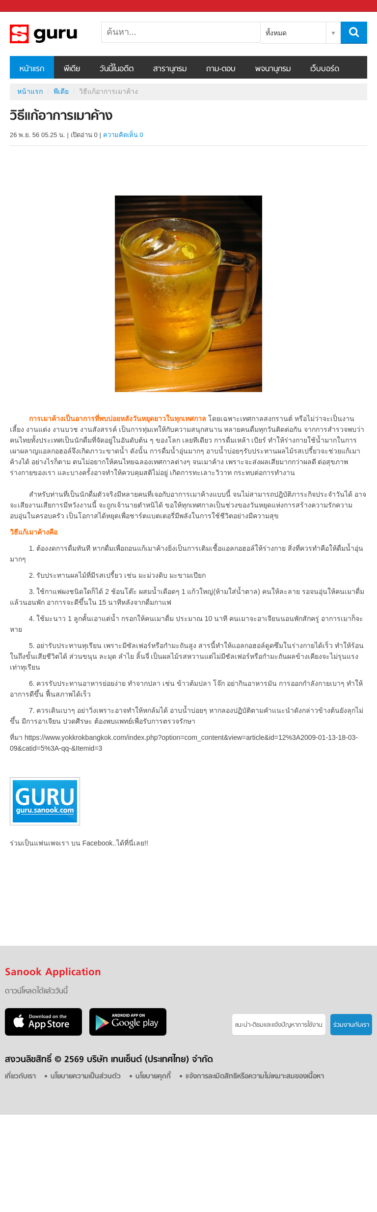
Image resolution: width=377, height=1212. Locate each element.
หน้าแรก (32, 69)
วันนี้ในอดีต (117, 69)
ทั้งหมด (276, 33)
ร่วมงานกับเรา (351, 1025)
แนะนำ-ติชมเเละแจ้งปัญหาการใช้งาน (279, 1025)
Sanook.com (29, 6)
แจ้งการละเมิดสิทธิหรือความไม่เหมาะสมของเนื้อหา (255, 1076)
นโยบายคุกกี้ (153, 1076)
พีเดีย (72, 69)
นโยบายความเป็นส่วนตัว (86, 1076)
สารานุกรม (170, 69)
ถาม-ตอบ (221, 69)
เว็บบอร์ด (324, 69)
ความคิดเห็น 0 (123, 135)
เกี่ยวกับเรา (20, 1076)
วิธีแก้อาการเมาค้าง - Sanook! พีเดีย (61, 34)
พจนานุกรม (273, 69)
